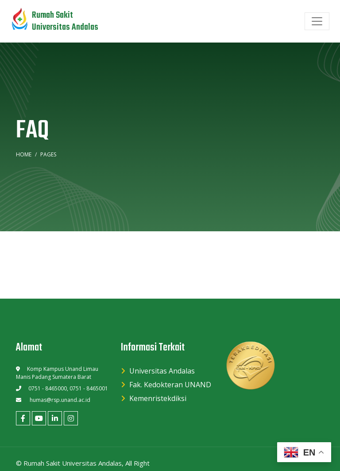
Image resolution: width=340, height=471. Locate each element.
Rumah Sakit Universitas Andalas (72, 463)
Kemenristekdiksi (157, 398)
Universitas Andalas (162, 371)
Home (23, 154)
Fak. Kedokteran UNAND (170, 384)
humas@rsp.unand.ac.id (60, 400)
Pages (48, 154)
